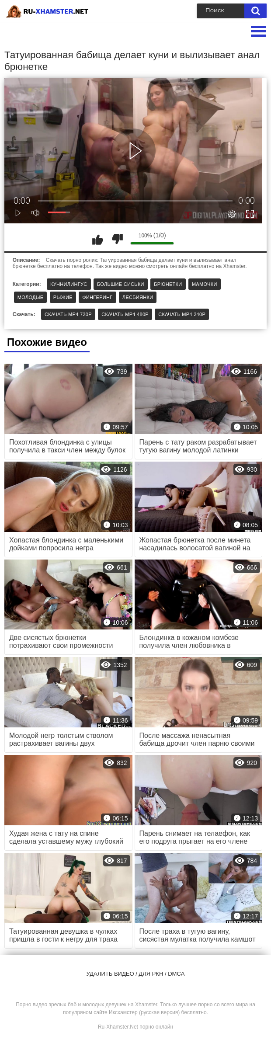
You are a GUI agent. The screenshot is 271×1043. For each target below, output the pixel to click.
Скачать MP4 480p (125, 314)
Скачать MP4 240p (181, 314)
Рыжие (63, 297)
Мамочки (204, 284)
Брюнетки (168, 284)
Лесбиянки (137, 297)
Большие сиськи (120, 284)
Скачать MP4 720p (68, 314)
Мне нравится (97, 239)
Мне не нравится (117, 239)
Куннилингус (68, 284)
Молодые (30, 297)
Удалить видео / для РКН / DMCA (136, 973)
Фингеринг (97, 297)
